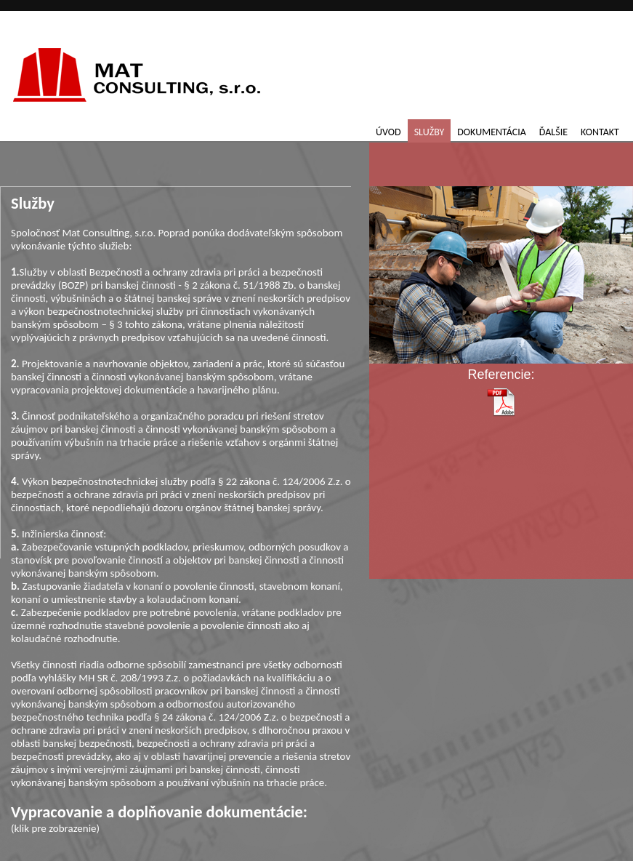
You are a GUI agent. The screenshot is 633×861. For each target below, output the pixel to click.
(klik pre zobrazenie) (181, 818)
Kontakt (600, 132)
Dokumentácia (491, 132)
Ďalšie (553, 132)
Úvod (388, 132)
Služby (429, 132)
